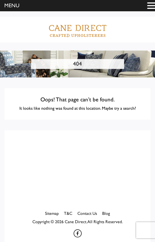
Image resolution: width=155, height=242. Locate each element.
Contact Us (87, 213)
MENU (11, 5)
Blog (106, 213)
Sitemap (52, 213)
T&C (68, 213)
